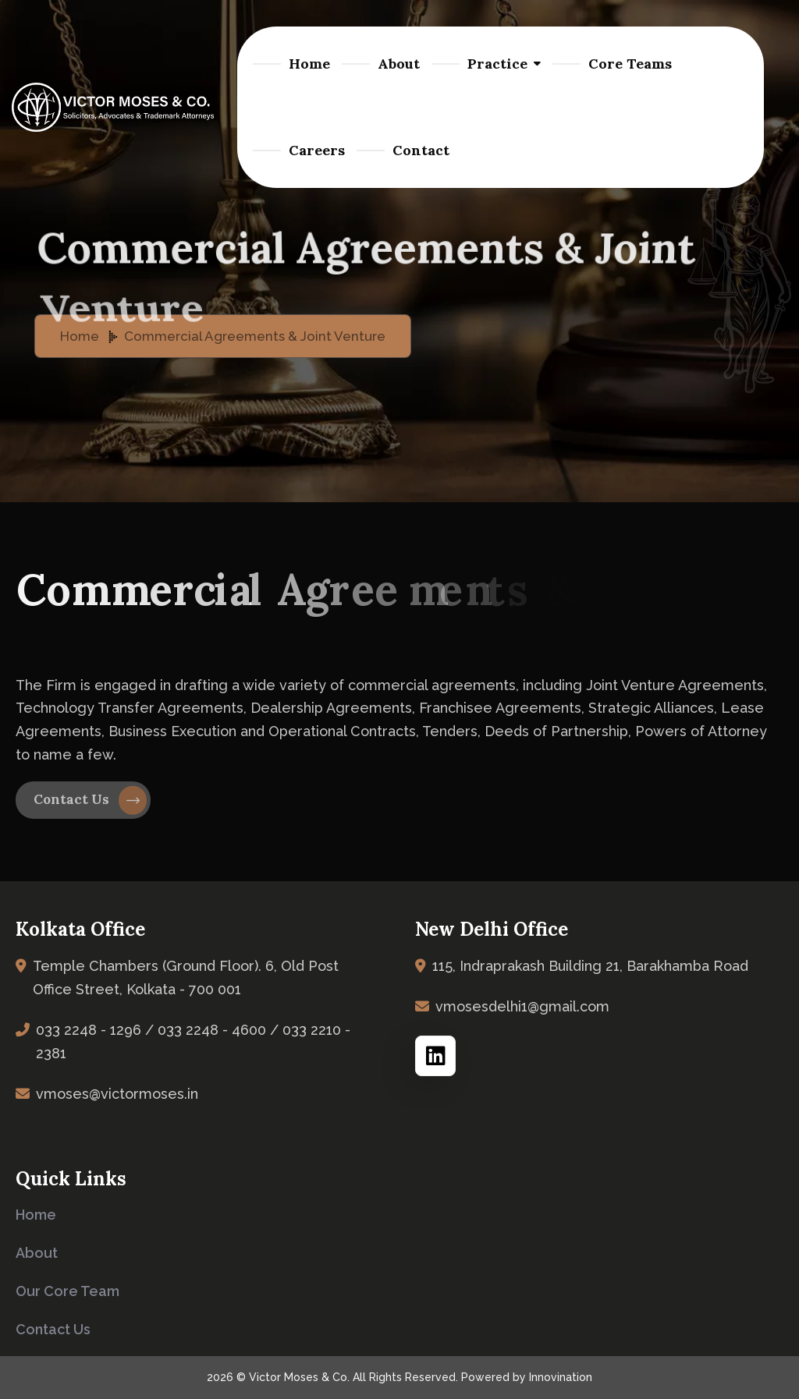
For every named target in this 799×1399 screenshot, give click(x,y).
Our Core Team (67, 1291)
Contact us (53, 1329)
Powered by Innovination (526, 1377)
